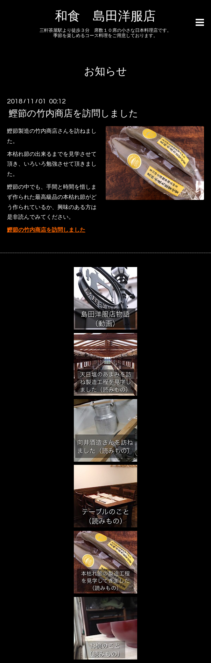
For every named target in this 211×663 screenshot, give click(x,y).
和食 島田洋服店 (105, 16)
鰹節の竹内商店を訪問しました (73, 113)
